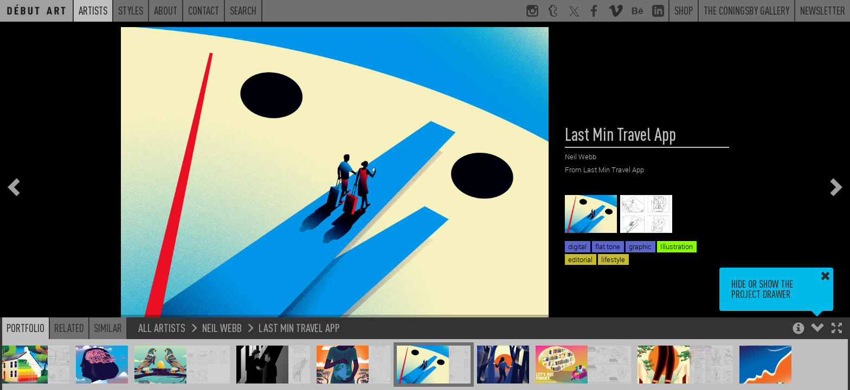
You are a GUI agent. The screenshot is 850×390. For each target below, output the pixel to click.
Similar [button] (108, 328)
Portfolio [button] (25, 328)
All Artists (161, 327)
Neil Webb (222, 327)
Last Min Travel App (299, 327)
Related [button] (69, 328)
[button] (837, 329)
